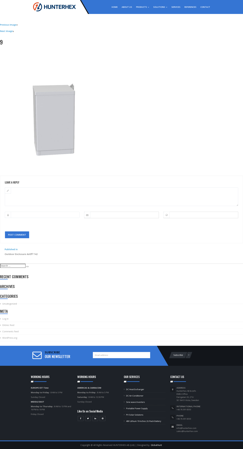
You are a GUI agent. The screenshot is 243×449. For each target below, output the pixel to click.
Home (115, 7)
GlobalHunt (156, 445)
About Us (127, 7)
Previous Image (8, 24)
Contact (205, 7)
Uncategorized (9, 303)
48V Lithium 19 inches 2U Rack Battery (143, 421)
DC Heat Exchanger (135, 389)
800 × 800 (24, 174)
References (190, 7)
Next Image (6, 31)
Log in (5, 318)
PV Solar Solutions (134, 414)
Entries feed (8, 325)
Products (142, 7)
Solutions (160, 7)
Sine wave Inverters (135, 402)
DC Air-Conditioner (134, 395)
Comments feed (10, 331)
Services (175, 7)
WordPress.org (9, 337)
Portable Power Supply (137, 408)
